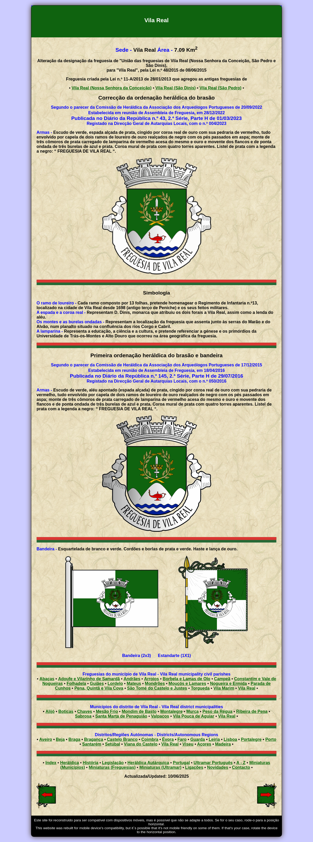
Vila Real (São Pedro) (220, 88)
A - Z (240, 762)
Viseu (187, 744)
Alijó (50, 711)
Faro (182, 739)
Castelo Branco (122, 739)
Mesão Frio (107, 711)
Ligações (194, 767)
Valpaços (160, 716)
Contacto (241, 767)
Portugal (181, 762)
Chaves (84, 711)
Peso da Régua (217, 711)
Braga (74, 739)
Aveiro (45, 739)
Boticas (65, 711)
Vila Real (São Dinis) (175, 88)
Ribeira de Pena (252, 711)
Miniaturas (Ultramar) (160, 767)
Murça (192, 711)
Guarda (197, 739)
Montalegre (171, 711)
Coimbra (149, 739)
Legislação (113, 762)
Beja (60, 739)
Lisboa (230, 739)
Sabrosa (83, 716)
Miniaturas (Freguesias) (112, 767)
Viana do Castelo (141, 744)
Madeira (223, 744)
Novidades (217, 767)
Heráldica (69, 762)
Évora (168, 739)
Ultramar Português (213, 762)
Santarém (91, 744)
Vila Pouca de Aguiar (193, 716)
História (90, 762)
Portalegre (251, 739)
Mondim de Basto (139, 711)
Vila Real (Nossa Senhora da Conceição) (111, 88)
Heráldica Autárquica (148, 762)
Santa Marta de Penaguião (121, 716)
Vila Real (226, 716)
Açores (204, 744)
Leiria (214, 739)
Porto (270, 739)
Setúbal (112, 744)
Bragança (93, 739)
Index (50, 762)
